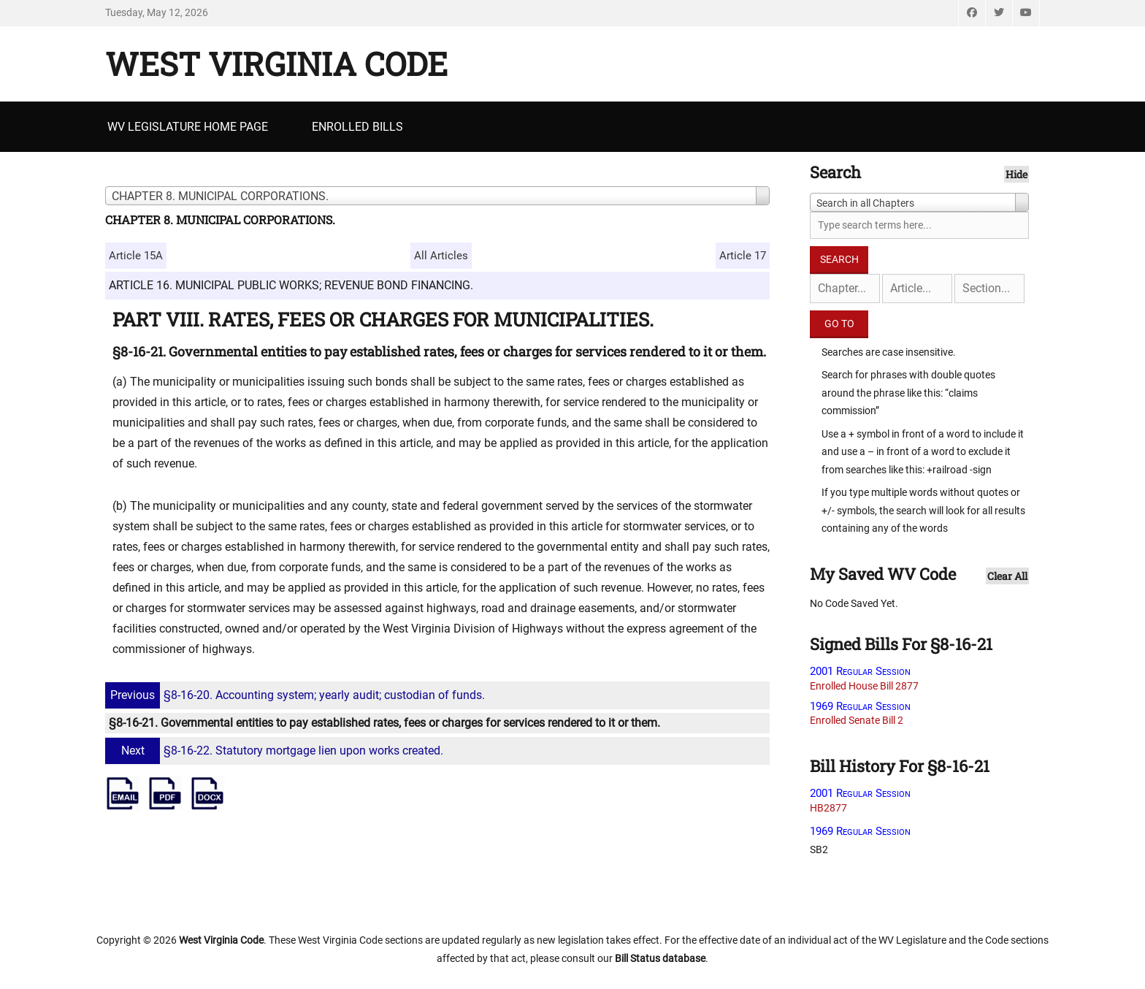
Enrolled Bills (357, 127)
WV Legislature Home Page (187, 127)
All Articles (441, 255)
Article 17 (742, 255)
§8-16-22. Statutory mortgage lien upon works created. (276, 750)
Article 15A (136, 255)
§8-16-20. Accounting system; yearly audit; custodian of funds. (297, 695)
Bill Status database (660, 958)
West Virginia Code (276, 63)
